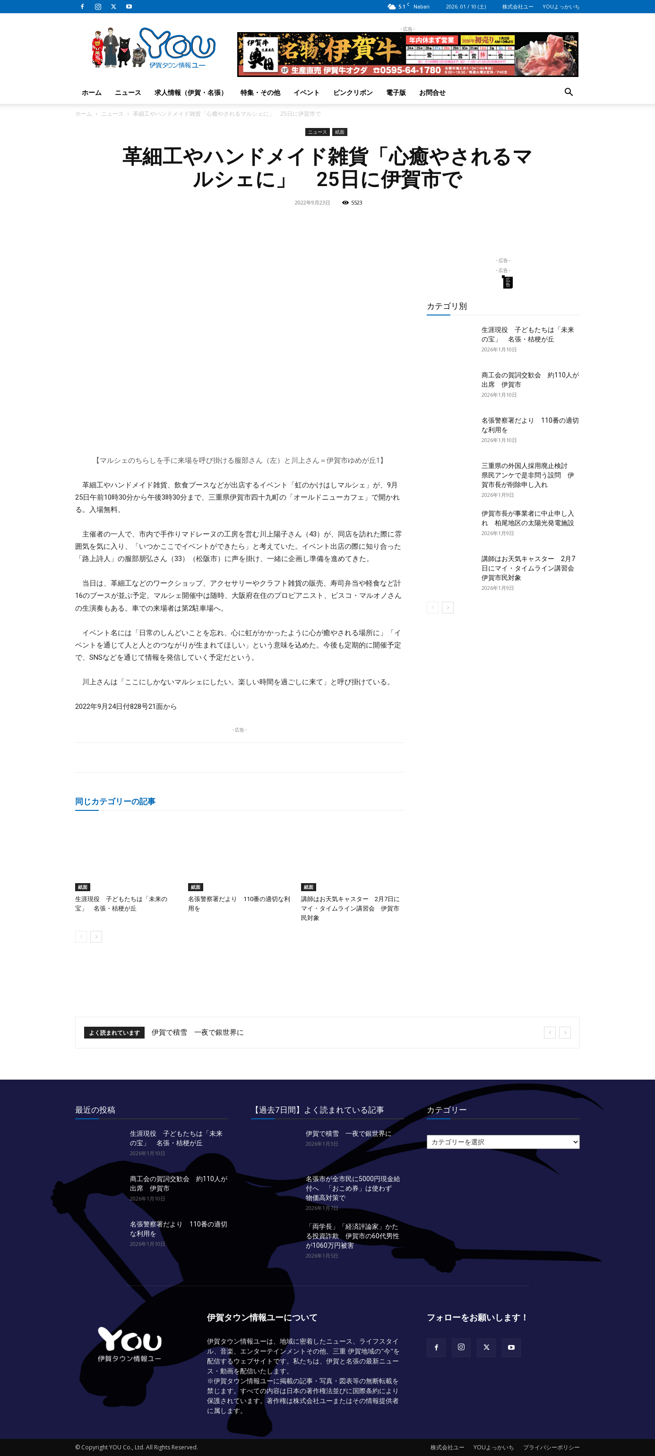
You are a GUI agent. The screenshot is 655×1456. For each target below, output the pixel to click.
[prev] (550, 1033)
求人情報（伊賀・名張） (191, 92)
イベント (306, 92)
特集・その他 (260, 92)
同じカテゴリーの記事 (115, 801)
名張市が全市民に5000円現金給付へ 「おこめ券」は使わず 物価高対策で (353, 1188)
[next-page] (96, 937)
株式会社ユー (518, 6)
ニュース (128, 92)
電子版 (396, 92)
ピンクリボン (353, 92)
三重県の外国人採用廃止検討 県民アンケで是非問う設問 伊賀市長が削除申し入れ (528, 475)
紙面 (340, 131)
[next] (565, 1033)
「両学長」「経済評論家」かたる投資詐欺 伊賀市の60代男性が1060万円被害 (352, 1236)
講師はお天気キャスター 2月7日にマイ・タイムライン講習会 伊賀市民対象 (350, 908)
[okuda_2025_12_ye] (408, 72)
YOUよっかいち (561, 6)
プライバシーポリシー (551, 1447)
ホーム (92, 92)
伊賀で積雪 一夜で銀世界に (198, 1032)
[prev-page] (81, 937)
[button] (568, 93)
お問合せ (432, 92)
